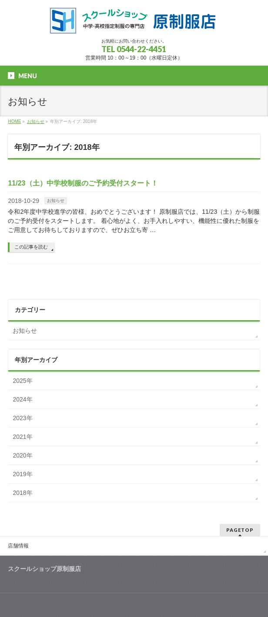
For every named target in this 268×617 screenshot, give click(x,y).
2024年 (22, 399)
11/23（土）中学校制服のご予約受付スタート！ (82, 183)
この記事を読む (31, 246)
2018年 (22, 492)
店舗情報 (18, 546)
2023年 (22, 418)
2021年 (22, 436)
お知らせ (55, 200)
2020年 (22, 455)
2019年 (22, 474)
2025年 (22, 380)
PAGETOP (240, 530)
